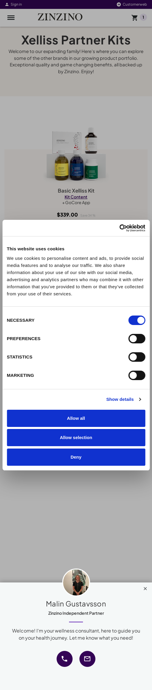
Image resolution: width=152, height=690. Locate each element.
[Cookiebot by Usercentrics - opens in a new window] (119, 228)
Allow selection (76, 437)
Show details (120, 399)
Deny (76, 457)
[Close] (145, 587)
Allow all (76, 418)
